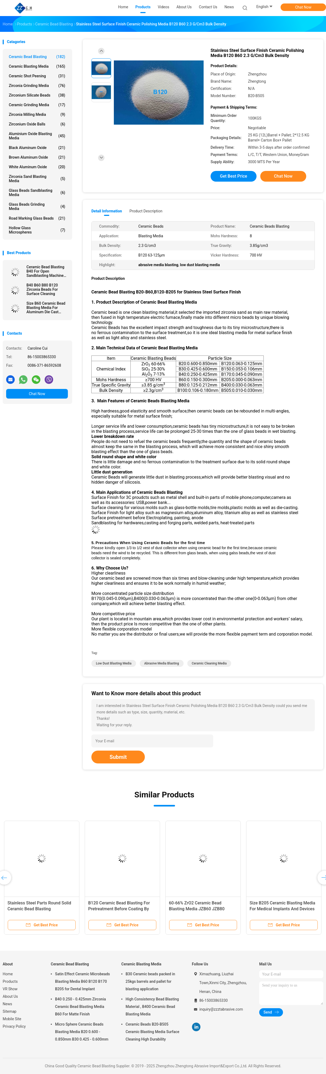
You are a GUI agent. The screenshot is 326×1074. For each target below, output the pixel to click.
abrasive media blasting (161, 663)
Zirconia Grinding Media (37, 85)
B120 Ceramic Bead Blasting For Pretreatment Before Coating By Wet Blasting (119, 908)
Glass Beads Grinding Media (37, 206)
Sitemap (9, 1011)
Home (8, 974)
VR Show (10, 989)
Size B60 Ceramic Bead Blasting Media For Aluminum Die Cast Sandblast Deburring (45, 307)
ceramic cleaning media (209, 663)
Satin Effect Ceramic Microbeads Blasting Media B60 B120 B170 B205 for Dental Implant (82, 981)
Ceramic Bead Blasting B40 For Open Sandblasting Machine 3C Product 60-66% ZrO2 (47, 271)
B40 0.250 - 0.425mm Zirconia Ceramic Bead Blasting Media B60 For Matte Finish (80, 1006)
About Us (10, 996)
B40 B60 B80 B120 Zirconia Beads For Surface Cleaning (42, 289)
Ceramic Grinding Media (37, 105)
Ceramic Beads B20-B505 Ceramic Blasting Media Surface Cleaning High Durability (152, 1031)
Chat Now (303, 7)
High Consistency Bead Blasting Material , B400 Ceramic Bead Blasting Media (152, 1006)
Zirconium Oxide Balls (37, 124)
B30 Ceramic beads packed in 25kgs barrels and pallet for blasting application (150, 981)
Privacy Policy (14, 1026)
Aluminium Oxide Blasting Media (37, 136)
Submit (118, 757)
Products (10, 981)
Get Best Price (233, 176)
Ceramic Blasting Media (37, 66)
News (7, 1004)
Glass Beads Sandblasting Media (37, 192)
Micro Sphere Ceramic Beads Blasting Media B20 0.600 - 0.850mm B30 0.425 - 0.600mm (81, 1031)
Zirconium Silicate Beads (37, 95)
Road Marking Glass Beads (37, 218)
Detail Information (106, 211)
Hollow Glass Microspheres (37, 230)
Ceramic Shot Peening (37, 76)
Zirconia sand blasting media (37, 178)
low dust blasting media (113, 663)
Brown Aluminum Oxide (37, 157)
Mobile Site (12, 1019)
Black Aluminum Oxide (37, 147)
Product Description (145, 211)
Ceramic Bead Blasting (37, 56)
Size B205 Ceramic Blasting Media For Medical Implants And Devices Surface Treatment (282, 908)
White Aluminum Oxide (37, 167)
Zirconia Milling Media (37, 114)
